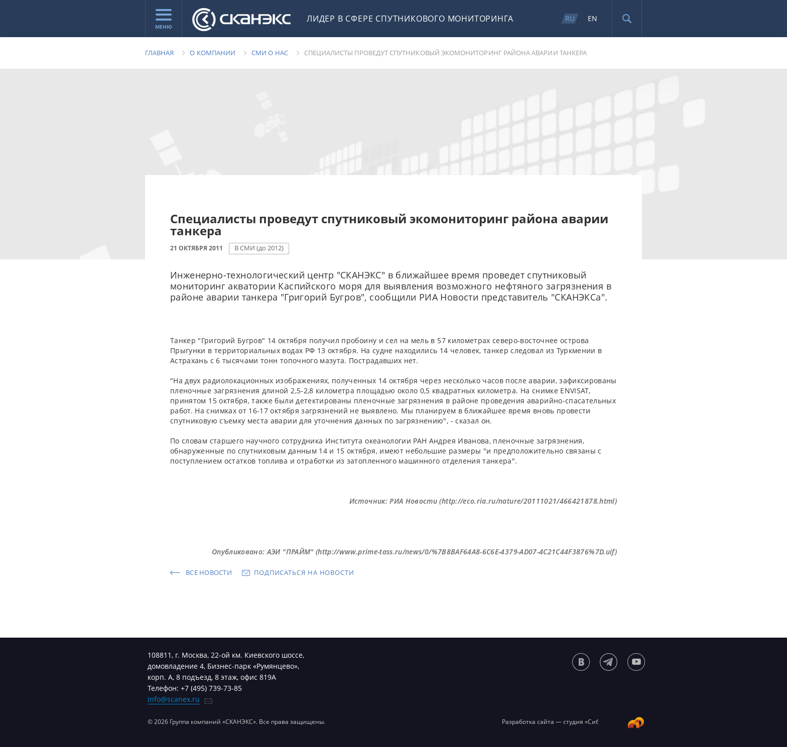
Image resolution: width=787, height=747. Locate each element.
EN (592, 18)
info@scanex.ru (174, 699)
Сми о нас (269, 52)
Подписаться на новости (304, 572)
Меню (163, 19)
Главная (159, 52)
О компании (212, 52)
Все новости (209, 572)
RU (570, 18)
